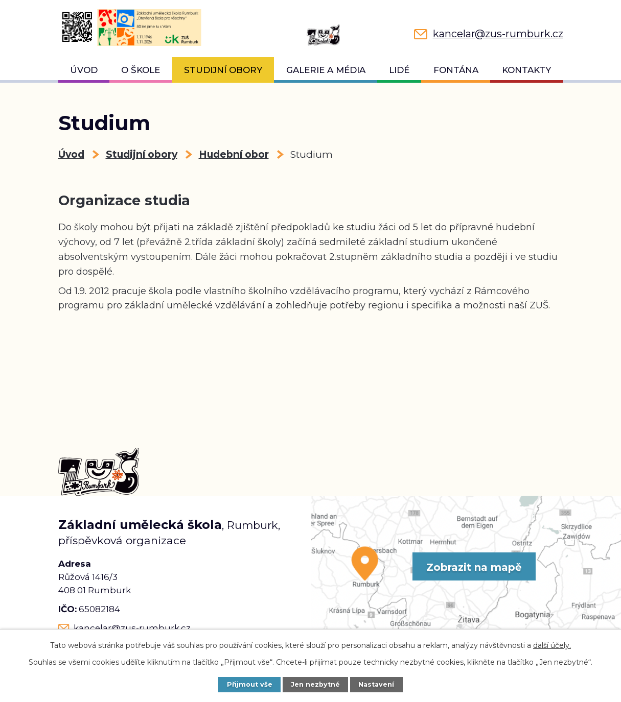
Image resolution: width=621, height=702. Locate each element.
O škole (140, 70)
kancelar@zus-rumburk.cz (132, 628)
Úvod (84, 70)
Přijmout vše (249, 684)
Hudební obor (234, 154)
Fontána (455, 70)
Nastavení (376, 684)
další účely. (552, 645)
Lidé (399, 70)
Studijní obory (223, 70)
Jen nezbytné (315, 684)
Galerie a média (325, 70)
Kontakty (526, 70)
